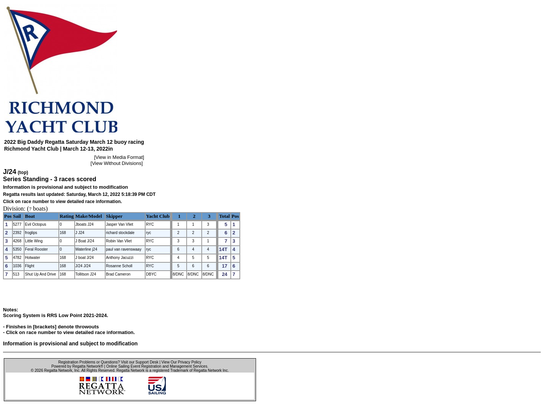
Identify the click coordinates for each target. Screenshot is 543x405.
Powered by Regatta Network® (77, 366)
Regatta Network (58, 370)
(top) (23, 172)
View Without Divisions (116, 163)
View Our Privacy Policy (181, 362)
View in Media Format (119, 157)
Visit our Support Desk (139, 362)
